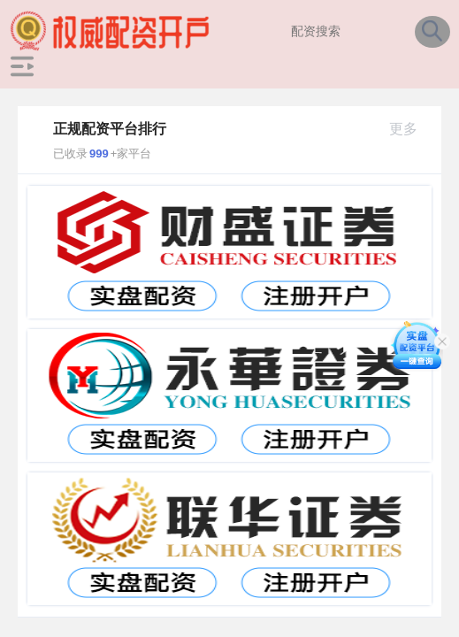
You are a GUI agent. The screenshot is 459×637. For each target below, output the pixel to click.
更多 (410, 128)
